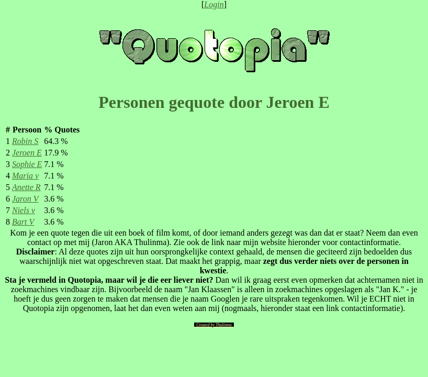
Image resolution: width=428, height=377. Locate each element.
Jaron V (25, 198)
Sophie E (27, 164)
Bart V (23, 221)
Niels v (23, 210)
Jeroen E (27, 152)
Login (213, 4)
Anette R (26, 187)
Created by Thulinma (214, 325)
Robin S (25, 141)
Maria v (25, 175)
